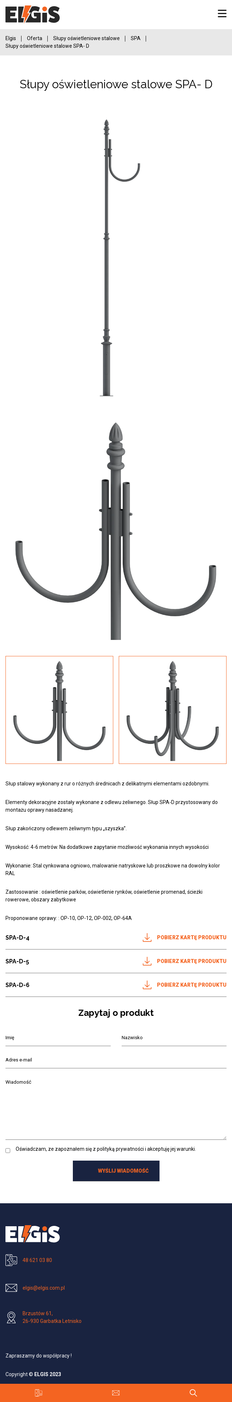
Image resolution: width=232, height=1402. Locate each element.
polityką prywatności (120, 1149)
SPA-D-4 (17, 937)
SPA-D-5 (17, 961)
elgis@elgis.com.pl (44, 1288)
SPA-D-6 (17, 985)
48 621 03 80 (37, 1260)
